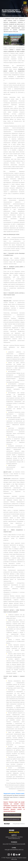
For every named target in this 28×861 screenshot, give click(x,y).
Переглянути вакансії (12, 815)
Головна (3, 14)
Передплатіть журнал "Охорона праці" (13, 793)
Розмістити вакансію (12, 819)
